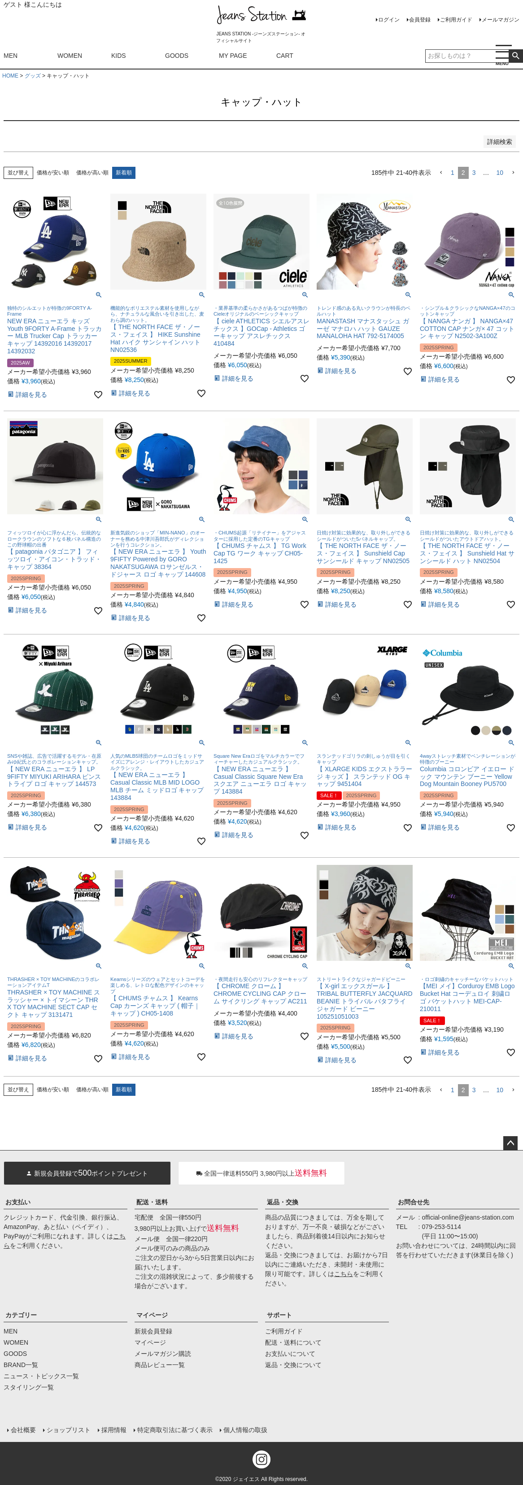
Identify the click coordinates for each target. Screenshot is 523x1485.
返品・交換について (293, 1364)
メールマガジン (500, 20)
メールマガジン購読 (163, 1353)
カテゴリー (21, 1315)
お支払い (18, 1202)
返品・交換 (282, 1202)
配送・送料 (152, 1202)
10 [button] (499, 172)
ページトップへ (510, 1143)
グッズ (33, 76)
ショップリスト (69, 1429)
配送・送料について (293, 1342)
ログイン (389, 20)
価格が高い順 (92, 172)
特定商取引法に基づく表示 (175, 1429)
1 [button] (452, 172)
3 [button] (474, 172)
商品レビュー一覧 (160, 1364)
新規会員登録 (153, 1331)
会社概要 (23, 1429)
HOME (10, 76)
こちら (343, 1273)
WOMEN (69, 55)
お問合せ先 (413, 1202)
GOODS (176, 55)
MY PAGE (233, 55)
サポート (279, 1315)
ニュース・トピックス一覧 (41, 1376)
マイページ (152, 1315)
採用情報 (113, 1429)
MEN (10, 55)
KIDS (118, 55)
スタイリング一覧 (29, 1387)
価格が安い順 (53, 172)
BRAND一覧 (21, 1364)
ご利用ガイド (456, 20)
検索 (516, 56)
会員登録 (420, 20)
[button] (441, 172)
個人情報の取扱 (245, 1429)
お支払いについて (290, 1353)
